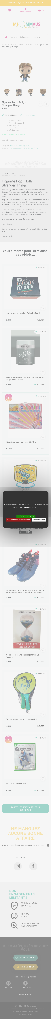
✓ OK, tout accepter (26, 516)
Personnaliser (39, 520)
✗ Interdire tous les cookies (18, 520)
